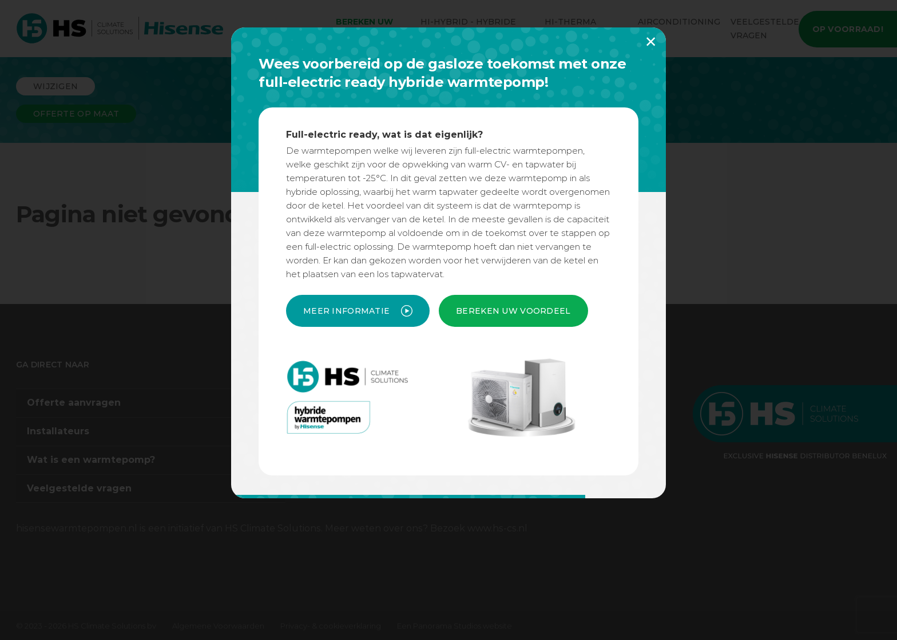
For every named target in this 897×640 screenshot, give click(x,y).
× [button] (651, 41)
